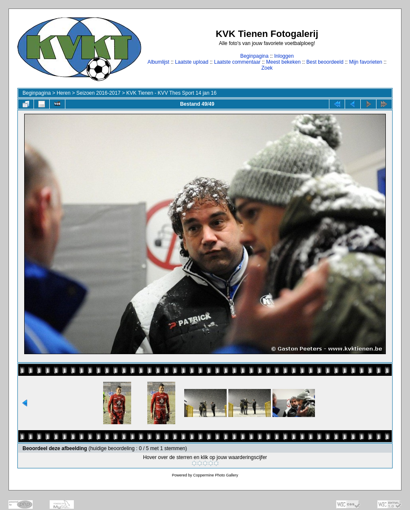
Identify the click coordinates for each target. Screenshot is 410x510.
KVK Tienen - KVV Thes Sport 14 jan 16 (171, 93)
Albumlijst (158, 62)
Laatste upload (191, 62)
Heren (63, 93)
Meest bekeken (283, 62)
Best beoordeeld (324, 62)
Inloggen (284, 56)
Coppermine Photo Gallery (215, 475)
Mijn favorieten (365, 62)
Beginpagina (254, 56)
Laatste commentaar (237, 62)
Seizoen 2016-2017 (98, 93)
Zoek (267, 68)
